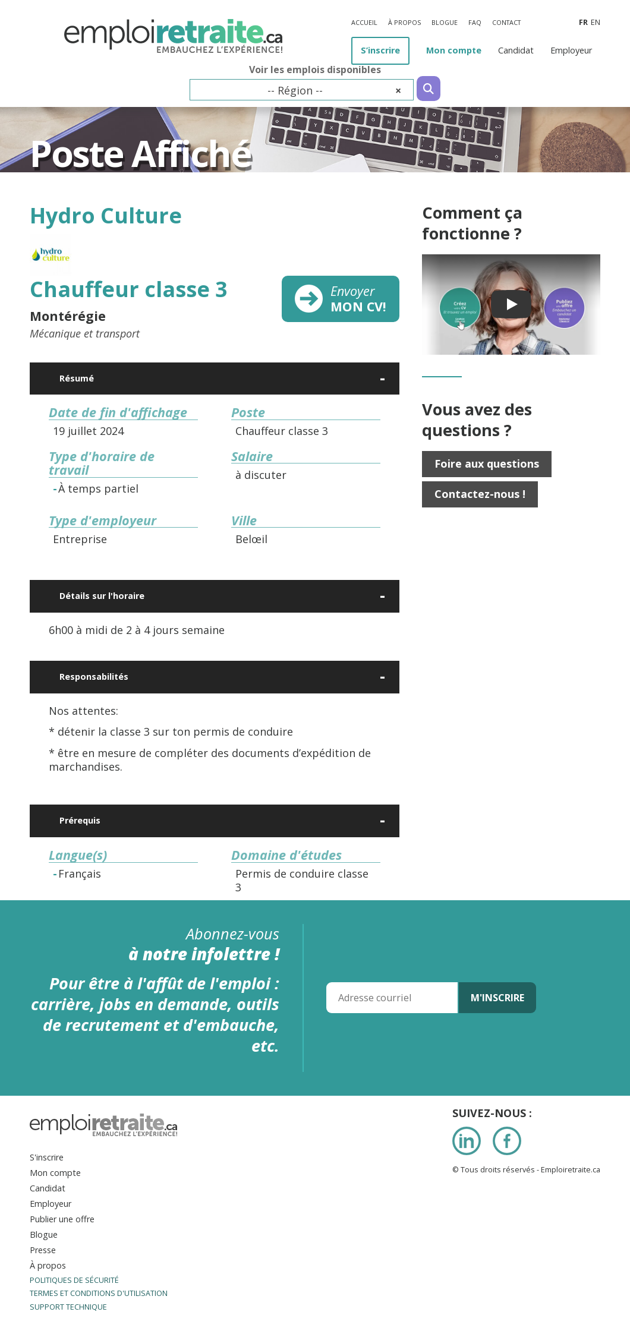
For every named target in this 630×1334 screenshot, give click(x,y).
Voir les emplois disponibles (315, 70)
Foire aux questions (486, 463)
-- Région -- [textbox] (334, 90)
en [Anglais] (595, 22)
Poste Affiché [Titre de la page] (140, 153)
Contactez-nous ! (479, 494)
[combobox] (302, 89)
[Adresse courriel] (392, 997)
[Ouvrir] (383, 378)
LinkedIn (466, 1141)
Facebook (507, 1141)
